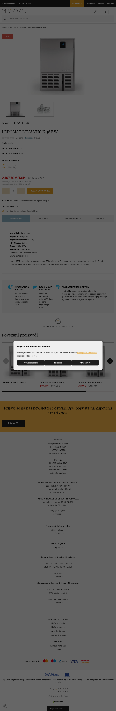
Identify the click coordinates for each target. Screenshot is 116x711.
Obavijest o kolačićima (87, 352)
